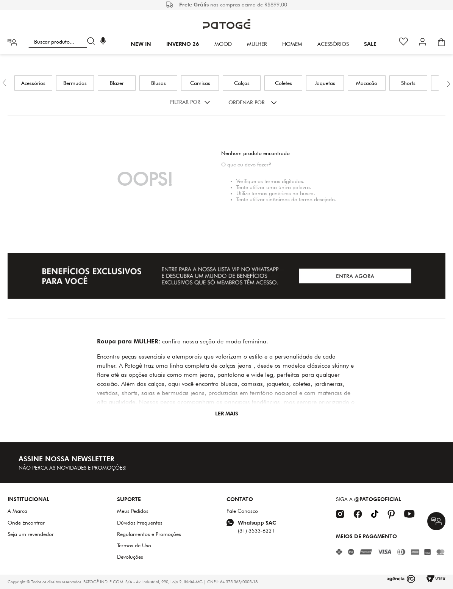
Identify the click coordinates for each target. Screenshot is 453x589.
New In (141, 44)
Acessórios (333, 44)
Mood (223, 44)
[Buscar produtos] (92, 42)
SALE (370, 44)
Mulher (257, 44)
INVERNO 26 (182, 44)
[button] (103, 42)
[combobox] (63, 42)
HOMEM (292, 44)
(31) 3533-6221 (256, 531)
